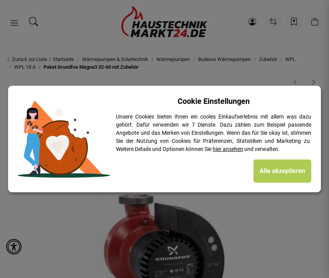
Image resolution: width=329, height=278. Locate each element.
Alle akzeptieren (282, 171)
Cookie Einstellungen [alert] (214, 101)
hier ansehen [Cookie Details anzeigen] (228, 149)
